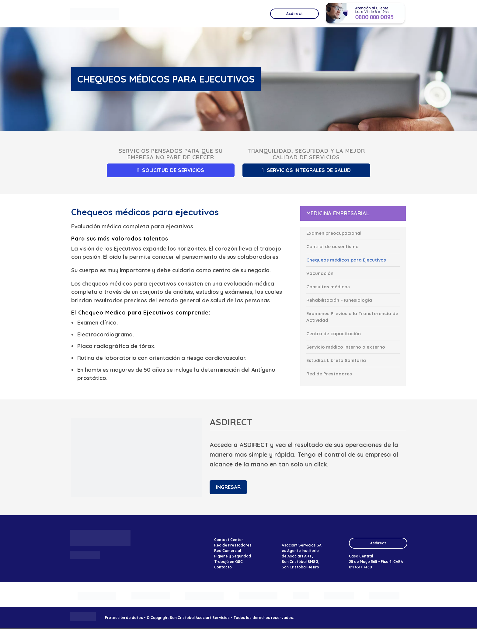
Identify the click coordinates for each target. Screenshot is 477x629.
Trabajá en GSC (228, 562)
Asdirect (378, 543)
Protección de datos (124, 618)
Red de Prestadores (233, 545)
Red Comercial (227, 551)
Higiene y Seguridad (232, 556)
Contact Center (228, 540)
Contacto (223, 567)
